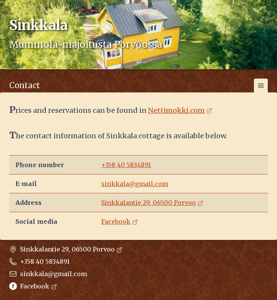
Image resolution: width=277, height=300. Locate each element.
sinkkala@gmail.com (134, 184)
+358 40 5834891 (126, 165)
